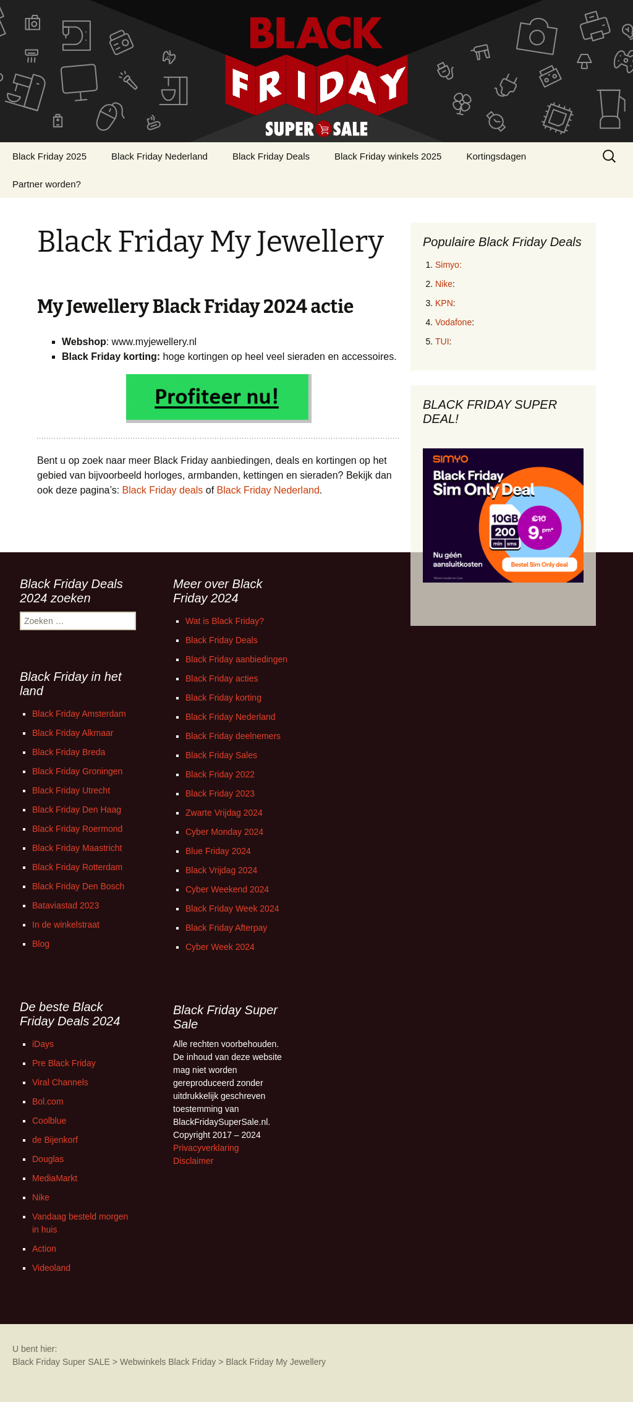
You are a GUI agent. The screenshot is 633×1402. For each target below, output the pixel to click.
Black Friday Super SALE (61, 1362)
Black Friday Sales (221, 755)
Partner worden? (46, 184)
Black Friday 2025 (49, 156)
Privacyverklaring (206, 1148)
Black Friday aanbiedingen (236, 659)
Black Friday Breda (68, 752)
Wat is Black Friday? (224, 621)
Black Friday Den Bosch (78, 886)
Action (44, 1249)
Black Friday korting (223, 698)
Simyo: (448, 265)
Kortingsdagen (496, 156)
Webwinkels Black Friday (168, 1362)
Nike (443, 284)
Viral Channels (60, 1082)
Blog (40, 944)
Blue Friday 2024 (218, 851)
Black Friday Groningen (77, 771)
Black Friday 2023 (220, 793)
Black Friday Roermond (77, 829)
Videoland (51, 1268)
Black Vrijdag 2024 (221, 870)
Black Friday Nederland (159, 156)
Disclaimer (193, 1161)
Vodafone (453, 322)
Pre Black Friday (64, 1063)
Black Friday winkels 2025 (387, 156)
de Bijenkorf (55, 1140)
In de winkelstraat (66, 925)
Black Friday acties (221, 678)
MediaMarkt (54, 1178)
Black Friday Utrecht (71, 790)
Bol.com (48, 1101)
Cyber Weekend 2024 (227, 889)
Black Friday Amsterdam (79, 714)
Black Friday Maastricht (77, 848)
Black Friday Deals (271, 156)
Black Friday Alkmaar (72, 733)
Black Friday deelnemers (233, 736)
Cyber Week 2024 (220, 947)
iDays (43, 1044)
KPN (444, 303)
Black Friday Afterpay (226, 928)
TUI (442, 341)
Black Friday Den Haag (76, 809)
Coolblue (49, 1121)
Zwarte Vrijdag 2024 (224, 813)
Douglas (48, 1159)
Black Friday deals (162, 490)
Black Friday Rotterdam (77, 867)
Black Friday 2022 (220, 774)
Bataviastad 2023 (65, 905)
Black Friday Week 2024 (232, 908)
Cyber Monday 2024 (224, 832)
